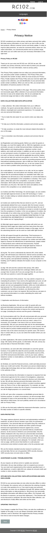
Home (32, 2)
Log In (40, 2)
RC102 (23, 530)
